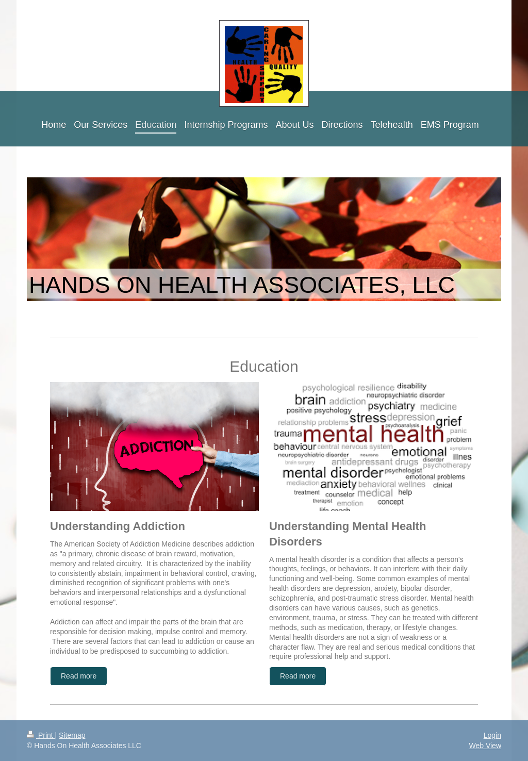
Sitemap (72, 735)
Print (41, 735)
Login (492, 735)
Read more (78, 676)
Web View (485, 745)
